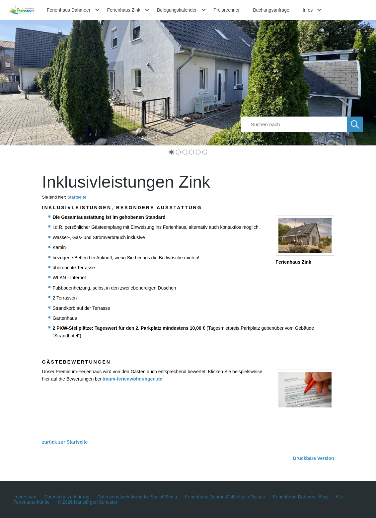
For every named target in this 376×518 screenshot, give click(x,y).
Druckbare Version (313, 458)
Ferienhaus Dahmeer (69, 10)
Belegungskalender (177, 10)
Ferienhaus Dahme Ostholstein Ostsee (225, 496)
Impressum (24, 496)
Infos (308, 10)
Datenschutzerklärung (66, 496)
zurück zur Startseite (65, 442)
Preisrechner (226, 10)
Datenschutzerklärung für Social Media (137, 496)
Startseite (76, 197)
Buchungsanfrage (271, 10)
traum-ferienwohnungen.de (132, 379)
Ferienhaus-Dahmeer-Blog (300, 496)
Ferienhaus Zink (123, 10)
